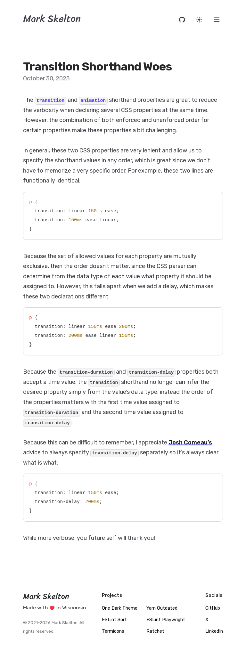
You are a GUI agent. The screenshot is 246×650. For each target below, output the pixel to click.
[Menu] (216, 19)
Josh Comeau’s (190, 442)
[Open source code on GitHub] (182, 19)
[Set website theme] (199, 19)
